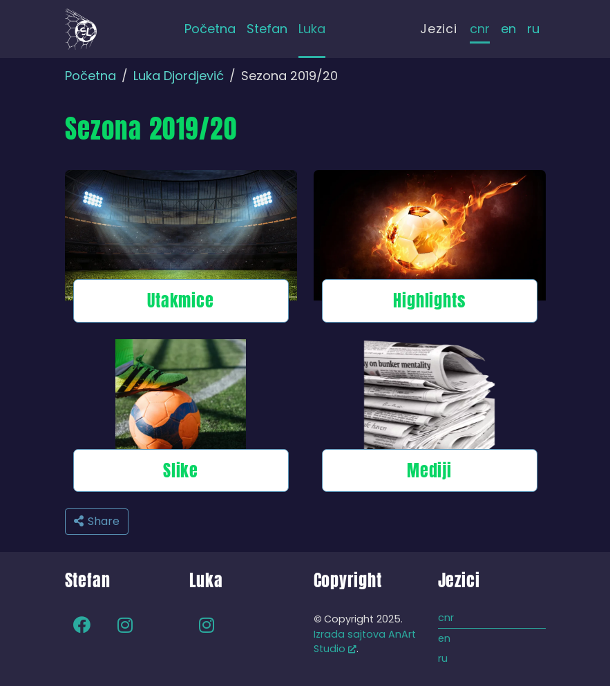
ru (533, 28)
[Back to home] (81, 29)
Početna (90, 75)
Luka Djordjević (178, 75)
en (508, 28)
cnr (480, 28)
